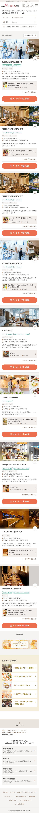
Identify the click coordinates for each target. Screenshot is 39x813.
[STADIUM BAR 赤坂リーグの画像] (19, 519)
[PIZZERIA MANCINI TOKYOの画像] (19, 116)
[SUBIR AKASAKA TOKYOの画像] (19, 49)
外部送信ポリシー (9, 796)
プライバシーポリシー (29, 792)
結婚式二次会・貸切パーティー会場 (11, 732)
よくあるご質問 (19, 804)
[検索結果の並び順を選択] (30, 35)
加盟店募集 (32, 796)
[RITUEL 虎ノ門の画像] (19, 317)
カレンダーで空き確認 (19, 99)
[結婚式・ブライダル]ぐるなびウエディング (13, 730)
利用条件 (19, 792)
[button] (19, 750)
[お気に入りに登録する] (35, 58)
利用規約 (12, 792)
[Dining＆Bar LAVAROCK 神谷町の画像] (19, 451)
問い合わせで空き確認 (19, 367)
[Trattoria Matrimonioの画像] (19, 384)
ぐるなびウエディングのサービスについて (19, 800)
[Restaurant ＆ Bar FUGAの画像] (19, 576)
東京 (24, 732)
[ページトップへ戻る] (19, 723)
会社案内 (5, 792)
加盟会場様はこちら (21, 796)
